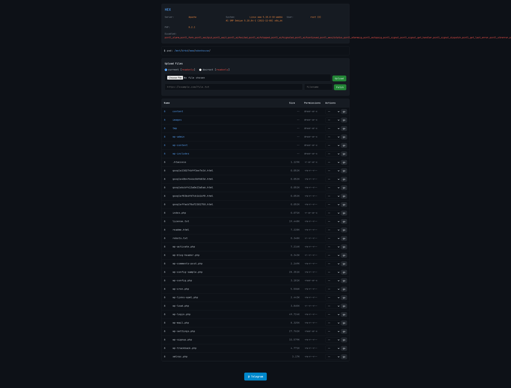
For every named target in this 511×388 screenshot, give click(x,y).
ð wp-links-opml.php (181, 297)
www (192, 50)
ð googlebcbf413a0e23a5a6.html (188, 187)
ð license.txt (176, 221)
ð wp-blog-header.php (182, 255)
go (344, 111)
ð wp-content (176, 145)
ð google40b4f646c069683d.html (188, 179)
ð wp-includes (176, 153)
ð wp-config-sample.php (183, 272)
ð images (173, 119)
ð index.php (175, 212)
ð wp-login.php (177, 314)
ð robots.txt (176, 238)
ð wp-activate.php (179, 246)
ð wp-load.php (176, 305)
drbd (185, 50)
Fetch (340, 87)
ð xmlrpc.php (176, 356)
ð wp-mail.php (176, 322)
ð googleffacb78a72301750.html (188, 204)
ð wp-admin (174, 136)
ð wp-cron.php (176, 288)
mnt (178, 50)
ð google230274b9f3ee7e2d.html (188, 170)
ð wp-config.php (178, 280)
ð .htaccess (175, 162)
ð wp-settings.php (179, 331)
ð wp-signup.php (178, 339)
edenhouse (202, 50)
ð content (173, 111)
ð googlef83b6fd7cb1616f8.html (188, 195)
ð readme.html (176, 229)
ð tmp (170, 128)
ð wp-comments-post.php (183, 263)
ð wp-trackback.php (180, 348)
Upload (339, 78)
